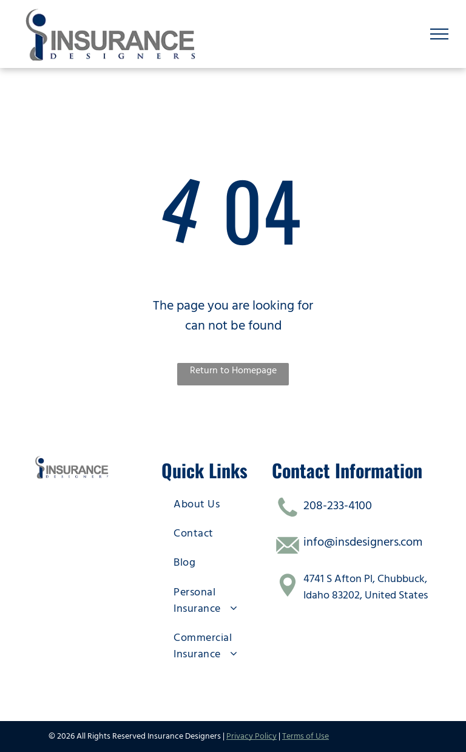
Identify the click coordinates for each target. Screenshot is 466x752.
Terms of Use (305, 736)
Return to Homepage (233, 370)
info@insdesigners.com (362, 542)
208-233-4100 (337, 505)
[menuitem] (215, 503)
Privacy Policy (251, 736)
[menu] (439, 34)
